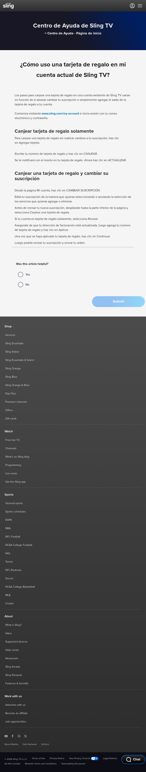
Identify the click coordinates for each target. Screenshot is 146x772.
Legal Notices (110, 758)
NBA (8, 528)
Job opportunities (15, 721)
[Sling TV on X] (25, 736)
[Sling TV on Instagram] (19, 736)
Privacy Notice (57, 758)
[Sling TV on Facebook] (12, 736)
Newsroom (11, 658)
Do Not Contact (12, 764)
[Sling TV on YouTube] (6, 736)
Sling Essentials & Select (19, 360)
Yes (24, 274)
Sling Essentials (14, 343)
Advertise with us (15, 705)
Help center (12, 650)
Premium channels (16, 402)
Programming (13, 465)
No (23, 284)
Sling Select (12, 351)
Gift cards (11, 418)
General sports (14, 503)
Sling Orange (13, 368)
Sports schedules (15, 511)
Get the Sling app (15, 482)
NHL (7, 553)
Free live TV (12, 440)
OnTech (45, 744)
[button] (118, 301)
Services (10, 335)
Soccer (9, 578)
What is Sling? (13, 625)
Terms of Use (38, 758)
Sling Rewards (13, 675)
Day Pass (10, 393)
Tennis (9, 561)
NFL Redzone (13, 570)
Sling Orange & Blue (17, 385)
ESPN (8, 520)
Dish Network (30, 744)
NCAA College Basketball (20, 587)
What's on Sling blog (17, 456)
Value (8, 633)
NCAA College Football (18, 545)
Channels (10, 448)
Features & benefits (17, 683)
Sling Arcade (12, 666)
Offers (9, 410)
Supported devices (16, 641)
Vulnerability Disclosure (73, 764)
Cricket (9, 603)
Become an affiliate (16, 713)
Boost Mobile (11, 744)
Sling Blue (11, 377)
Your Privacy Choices (83, 758)
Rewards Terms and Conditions (41, 764)
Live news (11, 473)
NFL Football (12, 536)
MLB (7, 595)
